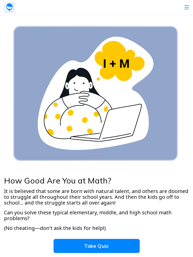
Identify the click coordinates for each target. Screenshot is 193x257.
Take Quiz (96, 246)
